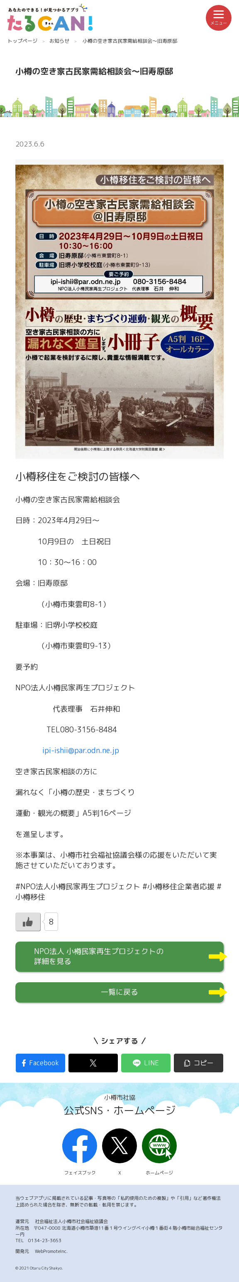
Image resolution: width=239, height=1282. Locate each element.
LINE (151, 1062)
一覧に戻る (119, 992)
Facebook (44, 1062)
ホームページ (159, 1152)
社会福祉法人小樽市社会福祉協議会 (71, 1221)
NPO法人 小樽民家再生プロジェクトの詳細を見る (98, 956)
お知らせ (59, 40)
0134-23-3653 (44, 1240)
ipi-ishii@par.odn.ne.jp (80, 750)
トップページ (22, 40)
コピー (203, 1062)
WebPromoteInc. (51, 1251)
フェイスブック (79, 1152)
